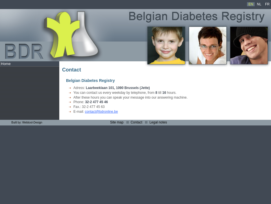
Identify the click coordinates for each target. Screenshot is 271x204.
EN (250, 4)
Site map (116, 122)
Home (6, 64)
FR (267, 4)
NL (259, 4)
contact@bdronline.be (101, 112)
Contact (136, 122)
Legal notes (158, 122)
